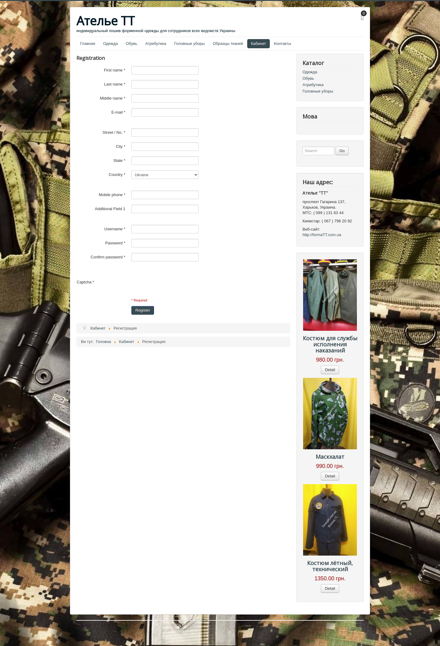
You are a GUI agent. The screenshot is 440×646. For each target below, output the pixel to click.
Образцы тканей (228, 43)
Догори (357, 628)
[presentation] (141, 282)
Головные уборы (189, 43)
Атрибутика (155, 43)
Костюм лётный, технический (330, 566)
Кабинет (258, 43)
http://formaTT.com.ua (321, 234)
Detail (330, 369)
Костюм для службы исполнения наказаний (330, 344)
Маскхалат (330, 456)
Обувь (131, 43)
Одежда (110, 43)
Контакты (282, 43)
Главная (87, 43)
